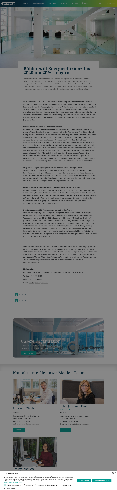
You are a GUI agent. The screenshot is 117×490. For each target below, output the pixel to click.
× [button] (115, 473)
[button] (39, 488)
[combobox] (113, 473)
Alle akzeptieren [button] (84, 480)
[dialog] (58, 480)
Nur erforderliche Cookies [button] (101, 480)
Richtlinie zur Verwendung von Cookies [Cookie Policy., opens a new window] (13, 482)
